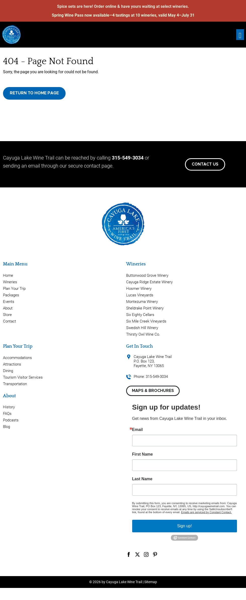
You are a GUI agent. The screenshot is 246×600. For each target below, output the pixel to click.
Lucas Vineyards (139, 295)
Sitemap (150, 582)
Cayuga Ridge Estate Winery (149, 282)
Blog (6, 426)
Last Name (142, 479)
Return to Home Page (34, 93)
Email (137, 430)
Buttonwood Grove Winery (147, 275)
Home (8, 275)
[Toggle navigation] (240, 34)
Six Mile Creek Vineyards (146, 321)
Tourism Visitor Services (23, 377)
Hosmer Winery (139, 288)
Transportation (15, 384)
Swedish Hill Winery (142, 328)
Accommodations (17, 357)
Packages (11, 295)
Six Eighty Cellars (140, 314)
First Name (142, 454)
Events (8, 301)
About (8, 308)
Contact (9, 321)
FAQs (7, 413)
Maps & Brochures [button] (153, 391)
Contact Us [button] (205, 164)
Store (7, 314)
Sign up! (184, 526)
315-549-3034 (127, 158)
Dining (8, 371)
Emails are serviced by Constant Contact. (206, 512)
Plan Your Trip (14, 288)
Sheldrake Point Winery (145, 308)
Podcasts (11, 420)
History (9, 407)
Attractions (12, 364)
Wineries (10, 282)
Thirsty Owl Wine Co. (143, 334)
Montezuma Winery (142, 301)
